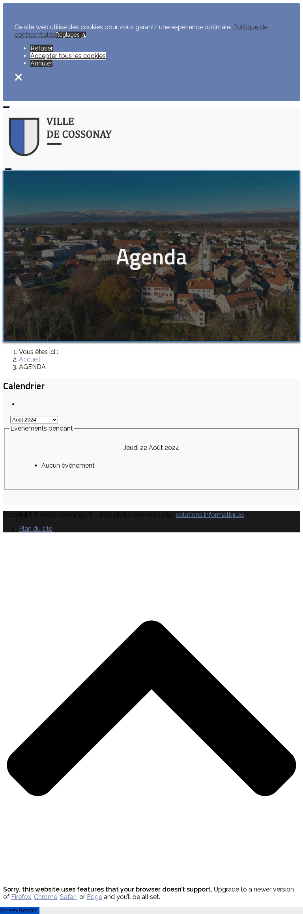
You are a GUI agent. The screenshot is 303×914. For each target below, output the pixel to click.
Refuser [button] (41, 48)
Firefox (21, 897)
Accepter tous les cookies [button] (68, 56)
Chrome (45, 897)
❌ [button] (18, 77)
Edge (94, 897)
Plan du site (35, 528)
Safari (68, 897)
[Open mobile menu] (6, 107)
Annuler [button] (41, 63)
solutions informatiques (210, 515)
